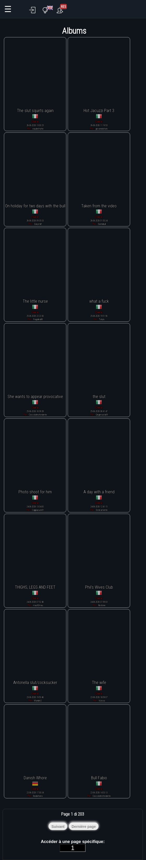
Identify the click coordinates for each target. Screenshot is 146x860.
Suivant (58, 826)
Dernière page (84, 826)
